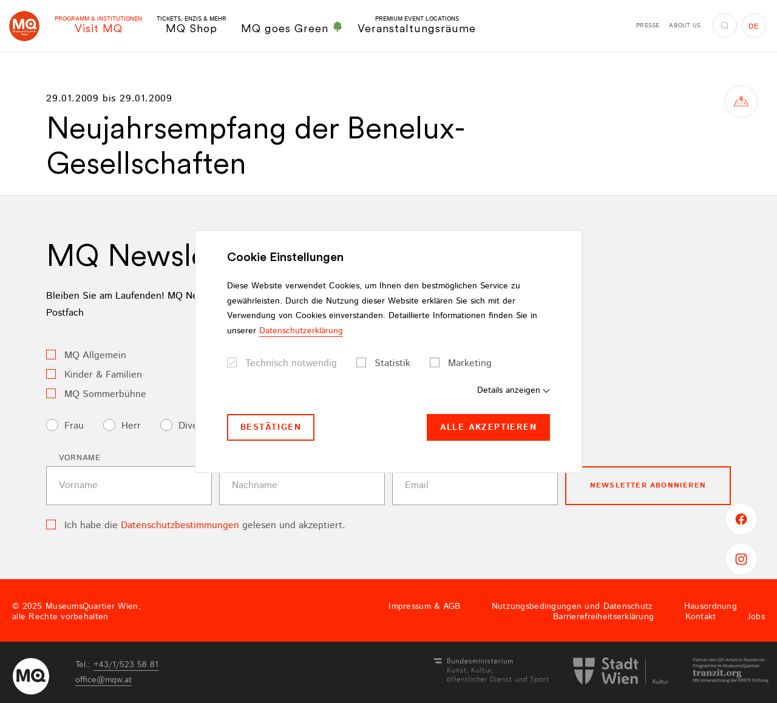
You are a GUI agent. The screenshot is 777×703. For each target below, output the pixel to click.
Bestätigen (270, 427)
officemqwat (103, 680)
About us (685, 25)
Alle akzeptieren (488, 427)
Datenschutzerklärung (301, 331)
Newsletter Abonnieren (648, 485)
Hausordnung (710, 606)
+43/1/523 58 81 (125, 665)
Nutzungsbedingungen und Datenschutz (572, 606)
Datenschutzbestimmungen (180, 525)
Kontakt (700, 617)
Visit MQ (98, 25)
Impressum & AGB (424, 606)
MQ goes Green (292, 28)
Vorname (80, 458)
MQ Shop (191, 25)
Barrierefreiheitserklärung (603, 617)
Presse (647, 25)
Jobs (756, 617)
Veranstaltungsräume (417, 25)
